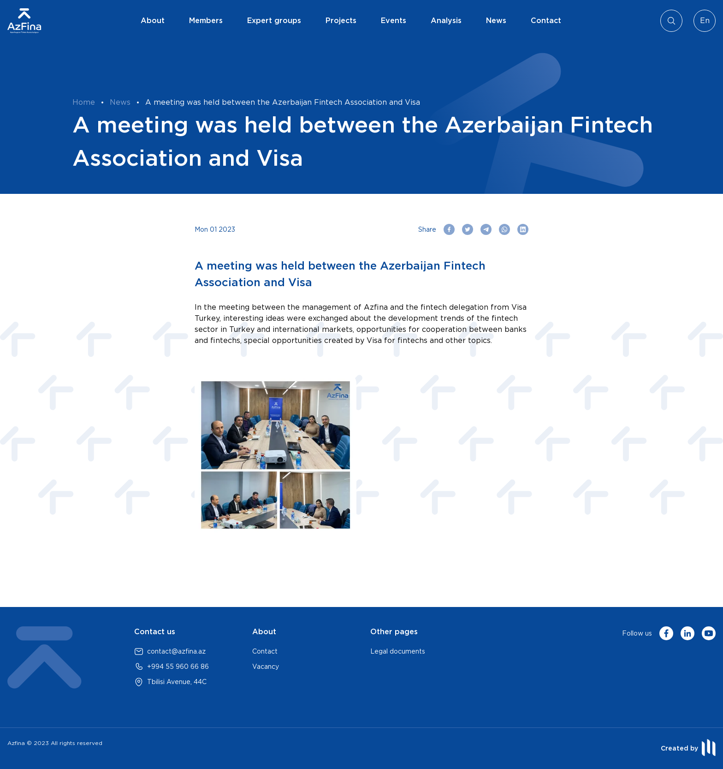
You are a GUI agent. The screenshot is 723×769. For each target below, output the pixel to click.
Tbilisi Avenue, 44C (177, 681)
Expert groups (274, 20)
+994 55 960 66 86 (178, 666)
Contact (546, 20)
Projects (341, 20)
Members (206, 20)
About (153, 20)
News (496, 20)
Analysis (446, 20)
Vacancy (265, 666)
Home (83, 102)
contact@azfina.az (176, 651)
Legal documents (397, 651)
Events (393, 20)
